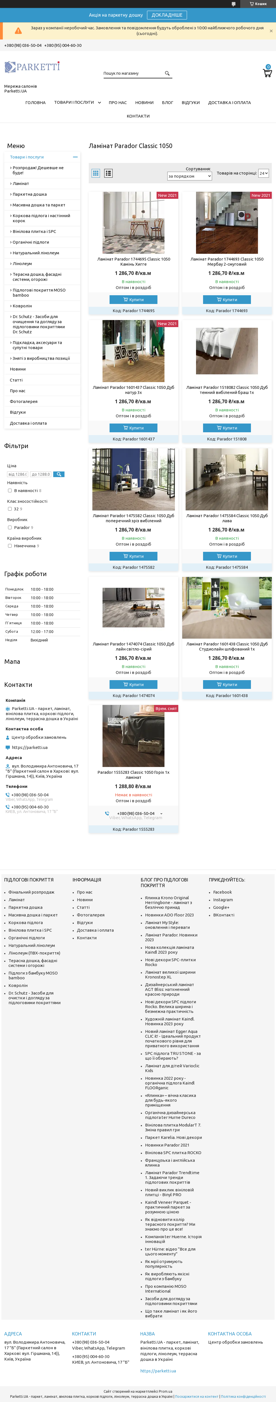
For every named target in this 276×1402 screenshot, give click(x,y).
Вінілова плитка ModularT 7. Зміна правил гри (173, 1127)
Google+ (221, 907)
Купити (136, 299)
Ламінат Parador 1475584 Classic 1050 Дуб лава (227, 518)
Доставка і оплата (229, 102)
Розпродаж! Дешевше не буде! (38, 170)
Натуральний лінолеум (36, 252)
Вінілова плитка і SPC (34, 231)
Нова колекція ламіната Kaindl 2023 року (169, 949)
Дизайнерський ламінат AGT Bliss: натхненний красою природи (169, 989)
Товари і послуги (74, 102)
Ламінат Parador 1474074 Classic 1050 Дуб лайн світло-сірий (133, 646)
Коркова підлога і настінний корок (41, 218)
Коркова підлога (25, 922)
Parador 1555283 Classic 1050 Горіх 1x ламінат (133, 775)
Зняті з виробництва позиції (41, 358)
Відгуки (191, 102)
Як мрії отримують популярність (163, 1264)
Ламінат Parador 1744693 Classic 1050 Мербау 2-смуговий (226, 261)
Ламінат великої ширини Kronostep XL (170, 974)
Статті (16, 380)
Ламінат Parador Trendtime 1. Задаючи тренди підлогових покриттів (172, 1177)
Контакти (138, 116)
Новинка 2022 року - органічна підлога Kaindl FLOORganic (170, 1083)
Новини (144, 102)
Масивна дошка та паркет (39, 204)
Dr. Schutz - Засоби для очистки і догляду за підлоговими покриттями (34, 998)
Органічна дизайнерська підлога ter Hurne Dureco (170, 1115)
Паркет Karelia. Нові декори (173, 1137)
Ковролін (22, 305)
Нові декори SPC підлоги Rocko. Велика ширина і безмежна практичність (170, 1006)
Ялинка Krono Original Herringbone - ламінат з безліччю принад (168, 902)
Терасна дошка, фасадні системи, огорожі (37, 277)
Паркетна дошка (30, 194)
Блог (167, 102)
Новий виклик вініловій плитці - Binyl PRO (169, 1192)
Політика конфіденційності (243, 1396)
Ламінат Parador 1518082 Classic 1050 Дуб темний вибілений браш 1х (227, 390)
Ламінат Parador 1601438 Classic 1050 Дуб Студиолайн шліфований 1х (227, 646)
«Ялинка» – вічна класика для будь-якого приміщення (170, 1100)
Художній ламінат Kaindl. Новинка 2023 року (170, 1021)
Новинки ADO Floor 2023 (169, 914)
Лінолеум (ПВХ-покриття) (34, 953)
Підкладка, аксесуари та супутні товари (37, 345)
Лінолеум (22, 263)
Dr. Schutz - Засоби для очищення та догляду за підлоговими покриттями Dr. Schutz (39, 324)
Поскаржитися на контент (197, 1396)
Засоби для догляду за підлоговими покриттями (171, 1301)
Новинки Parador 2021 (167, 1145)
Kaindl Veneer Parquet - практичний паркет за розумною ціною (168, 1207)
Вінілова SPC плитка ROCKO (173, 1152)
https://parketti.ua (30, 747)
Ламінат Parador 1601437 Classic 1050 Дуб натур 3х (133, 390)
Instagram (223, 899)
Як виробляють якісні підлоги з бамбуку (167, 1276)
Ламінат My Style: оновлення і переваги (167, 925)
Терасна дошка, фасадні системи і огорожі (32, 963)
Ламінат (21, 183)
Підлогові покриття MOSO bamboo (39, 292)
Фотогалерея (23, 401)
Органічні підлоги (31, 242)
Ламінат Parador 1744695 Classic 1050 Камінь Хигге (133, 261)
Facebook (222, 892)
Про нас (118, 102)
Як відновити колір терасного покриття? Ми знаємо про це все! (170, 1224)
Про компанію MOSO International (165, 1288)
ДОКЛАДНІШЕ (167, 14)
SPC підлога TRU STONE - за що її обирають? (173, 1056)
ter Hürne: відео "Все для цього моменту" (170, 1251)
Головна (35, 102)
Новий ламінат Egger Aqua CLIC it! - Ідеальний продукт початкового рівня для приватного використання (173, 1038)
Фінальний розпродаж (31, 892)
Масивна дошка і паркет (33, 914)
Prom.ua (165, 1391)
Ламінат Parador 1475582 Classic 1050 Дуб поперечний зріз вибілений (133, 518)
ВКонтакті (223, 914)
